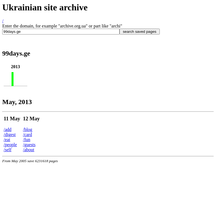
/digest (10, 134)
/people (10, 144)
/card (27, 134)
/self (8, 149)
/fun (26, 139)
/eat (7, 139)
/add (8, 129)
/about (28, 149)
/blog (27, 129)
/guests (29, 144)
